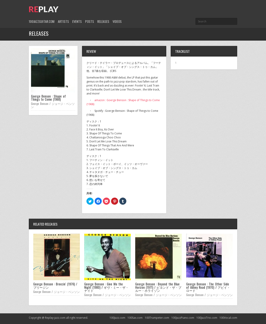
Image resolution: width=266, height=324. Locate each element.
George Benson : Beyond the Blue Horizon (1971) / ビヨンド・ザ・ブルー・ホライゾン (158, 287)
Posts (89, 21)
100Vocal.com (228, 318)
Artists (63, 21)
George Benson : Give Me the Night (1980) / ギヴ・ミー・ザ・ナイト (106, 287)
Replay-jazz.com (55, 318)
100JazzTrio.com (206, 318)
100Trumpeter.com (157, 318)
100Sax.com (135, 318)
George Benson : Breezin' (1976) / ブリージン (55, 285)
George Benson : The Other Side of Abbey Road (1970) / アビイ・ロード (208, 287)
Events (77, 21)
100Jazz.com (117, 318)
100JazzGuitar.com (42, 21)
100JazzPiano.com (182, 318)
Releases (103, 21)
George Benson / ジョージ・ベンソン (53, 105)
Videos (117, 21)
